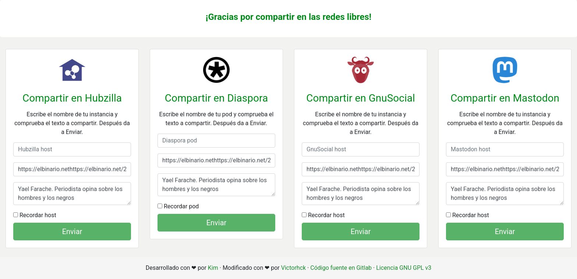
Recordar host (34, 215)
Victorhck (293, 267)
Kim (213, 267)
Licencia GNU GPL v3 (403, 267)
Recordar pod (178, 206)
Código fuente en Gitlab (341, 267)
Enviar (72, 231)
